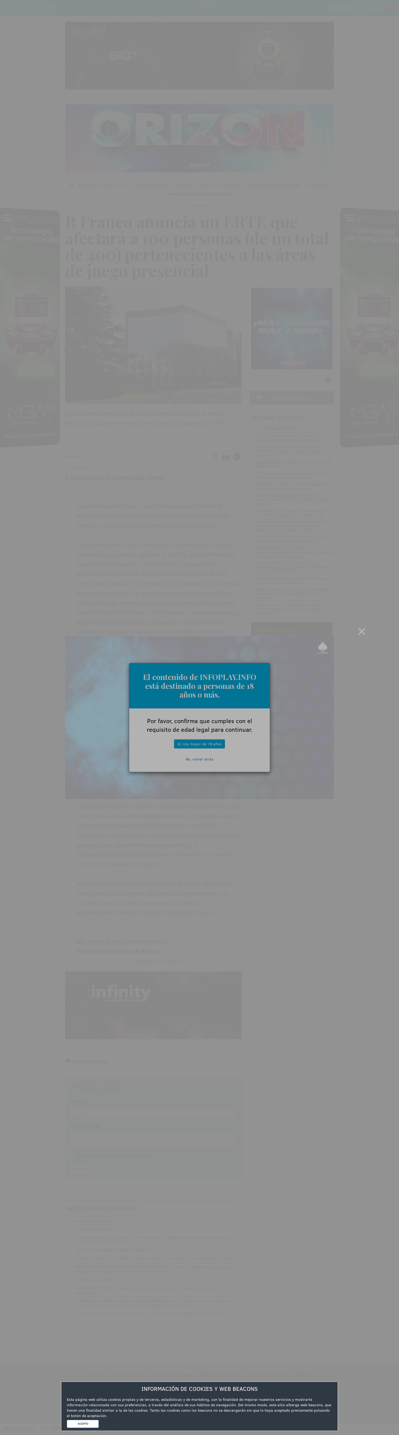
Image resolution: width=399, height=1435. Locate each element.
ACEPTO (83, 1423)
